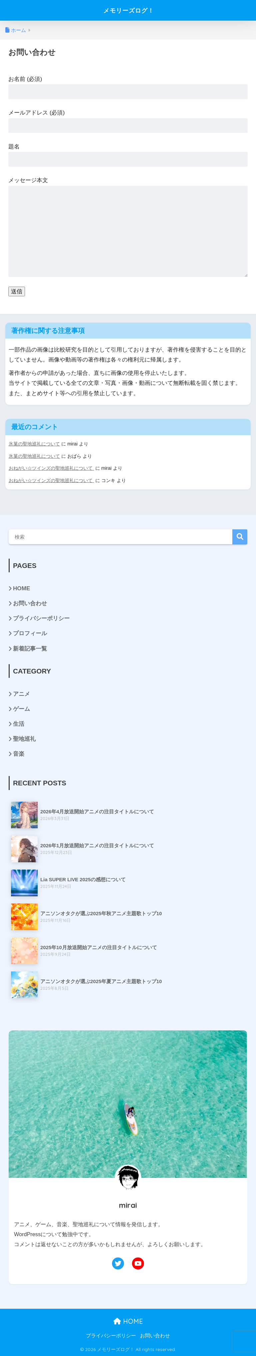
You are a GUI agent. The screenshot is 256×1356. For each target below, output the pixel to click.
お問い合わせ (30, 603)
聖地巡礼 (24, 738)
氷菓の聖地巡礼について (34, 443)
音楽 (18, 753)
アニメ (21, 693)
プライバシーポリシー (41, 618)
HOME (21, 588)
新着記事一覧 (30, 648)
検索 (239, 536)
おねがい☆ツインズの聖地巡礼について (51, 467)
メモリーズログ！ (129, 10)
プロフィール (30, 633)
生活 (18, 723)
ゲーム (21, 708)
